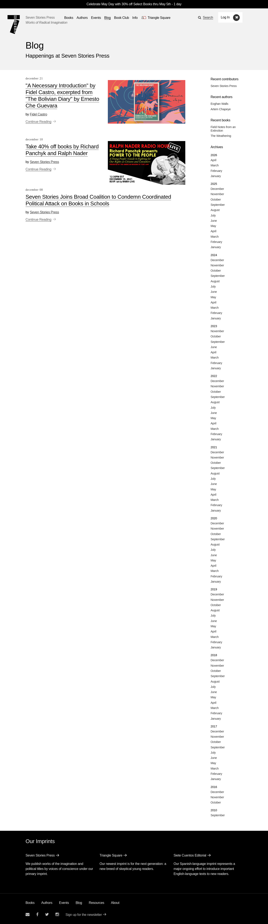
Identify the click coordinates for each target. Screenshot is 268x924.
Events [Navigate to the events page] (96, 17)
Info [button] (135, 17)
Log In (225, 17)
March (215, 165)
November (217, 194)
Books (30, 903)
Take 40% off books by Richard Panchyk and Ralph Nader (62, 149)
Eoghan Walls (219, 103)
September (218, 204)
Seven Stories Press (40, 17)
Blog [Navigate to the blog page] (107, 17)
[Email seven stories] (28, 914)
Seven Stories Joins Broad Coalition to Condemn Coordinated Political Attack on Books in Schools (98, 200)
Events (64, 903)
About (115, 903)
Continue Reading (38, 121)
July (213, 215)
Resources (96, 903)
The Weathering (221, 135)
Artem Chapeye (221, 109)
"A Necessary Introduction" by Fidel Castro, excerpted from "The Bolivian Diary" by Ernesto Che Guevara (62, 95)
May (213, 226)
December (217, 189)
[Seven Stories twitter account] (47, 914)
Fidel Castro (38, 114)
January (216, 176)
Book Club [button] (121, 17)
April (213, 160)
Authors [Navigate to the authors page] (82, 17)
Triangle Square (110, 855)
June (214, 220)
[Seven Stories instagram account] (57, 914)
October (216, 199)
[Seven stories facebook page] (37, 914)
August (215, 210)
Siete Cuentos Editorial (190, 855)
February (216, 170)
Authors (46, 903)
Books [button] (68, 17)
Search (208, 17)
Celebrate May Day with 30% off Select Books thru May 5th (128, 4)
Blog (79, 903)
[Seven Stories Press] (13, 24)
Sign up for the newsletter (84, 914)
